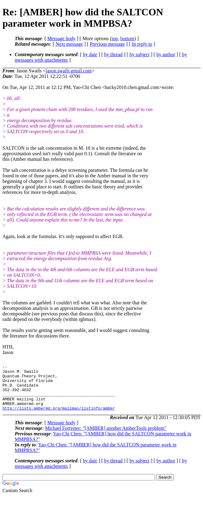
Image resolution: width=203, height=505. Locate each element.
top (115, 38)
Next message (69, 44)
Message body (61, 38)
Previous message (107, 44)
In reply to (142, 44)
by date (90, 54)
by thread (113, 54)
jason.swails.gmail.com (69, 70)
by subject (139, 54)
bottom (127, 38)
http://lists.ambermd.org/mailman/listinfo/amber (58, 417)
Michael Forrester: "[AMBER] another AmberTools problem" (105, 437)
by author (165, 54)
